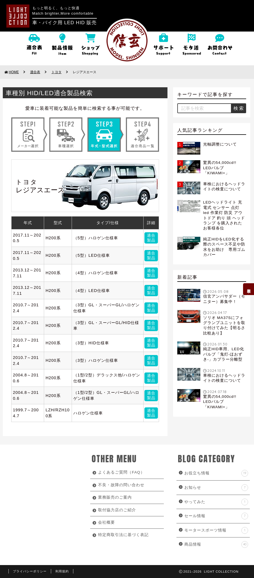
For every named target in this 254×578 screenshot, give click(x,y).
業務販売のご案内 (115, 497)
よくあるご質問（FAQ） (121, 472)
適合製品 (151, 237)
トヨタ (56, 72)
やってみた (216, 502)
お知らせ (216, 487)
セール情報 (216, 516)
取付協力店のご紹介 (117, 510)
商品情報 (216, 544)
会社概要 (106, 522)
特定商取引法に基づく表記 (123, 535)
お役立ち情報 (216, 473)
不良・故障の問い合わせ (121, 485)
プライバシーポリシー (30, 571)
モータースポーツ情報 (216, 530)
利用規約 (62, 571)
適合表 (35, 72)
